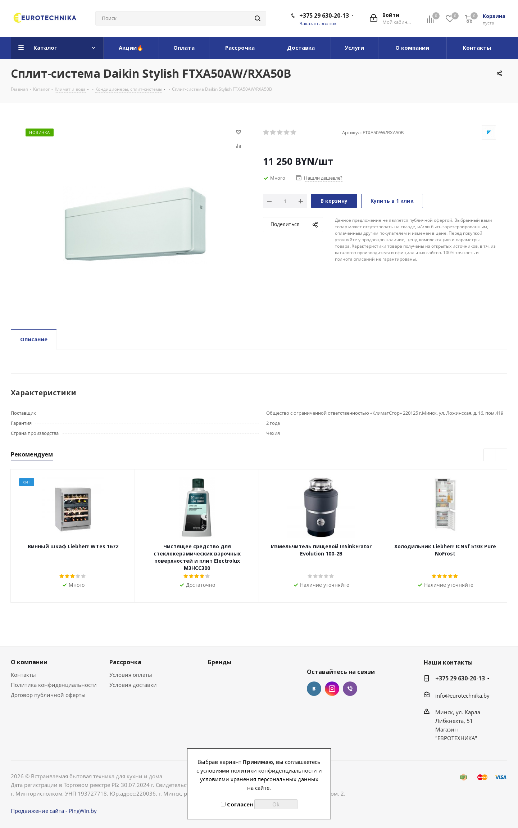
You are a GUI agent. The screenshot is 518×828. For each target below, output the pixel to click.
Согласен (237, 804)
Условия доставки (133, 684)
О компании (29, 662)
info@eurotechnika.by (462, 695)
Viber (350, 688)
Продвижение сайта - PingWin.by (54, 810)
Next (501, 455)
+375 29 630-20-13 (324, 15)
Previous (490, 455)
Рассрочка (125, 662)
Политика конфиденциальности (54, 684)
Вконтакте (314, 688)
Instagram (332, 688)
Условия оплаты (130, 674)
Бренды (219, 662)
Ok (276, 804)
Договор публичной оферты (48, 694)
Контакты (23, 674)
